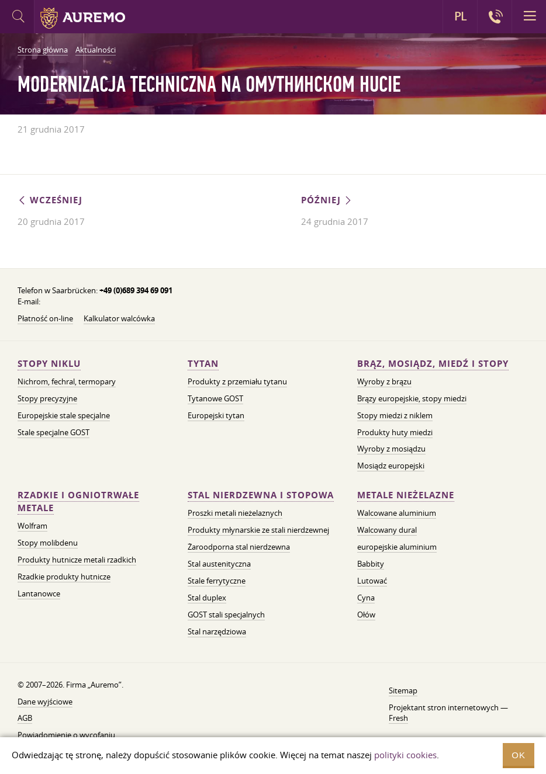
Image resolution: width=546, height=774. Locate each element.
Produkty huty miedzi (395, 432)
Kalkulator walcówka (119, 318)
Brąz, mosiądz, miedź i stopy (433, 364)
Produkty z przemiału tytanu (237, 381)
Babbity (370, 563)
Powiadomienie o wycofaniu (66, 735)
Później (327, 200)
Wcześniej (50, 200)
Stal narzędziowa (217, 631)
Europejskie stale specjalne (64, 415)
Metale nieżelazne (405, 495)
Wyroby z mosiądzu (391, 448)
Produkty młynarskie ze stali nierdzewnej (258, 530)
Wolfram (32, 525)
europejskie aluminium (397, 547)
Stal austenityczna (219, 563)
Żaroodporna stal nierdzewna (239, 547)
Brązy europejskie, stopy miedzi (411, 398)
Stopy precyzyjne (47, 398)
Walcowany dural (387, 530)
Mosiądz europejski (390, 465)
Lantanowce (39, 593)
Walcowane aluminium (396, 513)
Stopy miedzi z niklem (395, 415)
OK (519, 755)
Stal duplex (207, 597)
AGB (25, 718)
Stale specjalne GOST (53, 432)
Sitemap (403, 690)
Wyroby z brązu (384, 381)
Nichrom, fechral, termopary (67, 381)
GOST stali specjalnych (226, 614)
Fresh (398, 718)
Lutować (372, 580)
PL (460, 16)
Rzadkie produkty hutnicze (64, 576)
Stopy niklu (49, 364)
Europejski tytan (216, 415)
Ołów (366, 614)
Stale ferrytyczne (217, 580)
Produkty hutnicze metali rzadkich (77, 559)
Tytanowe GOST (215, 398)
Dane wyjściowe (45, 701)
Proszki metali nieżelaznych (235, 513)
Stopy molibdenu (48, 542)
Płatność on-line (45, 318)
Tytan (203, 364)
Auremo (82, 18)
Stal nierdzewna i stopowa (261, 495)
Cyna (366, 597)
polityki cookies (405, 755)
